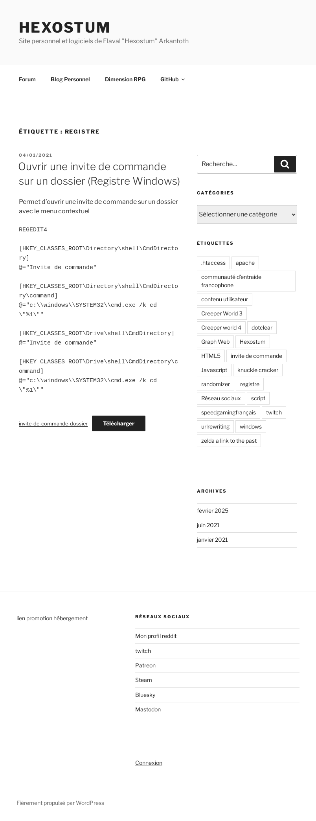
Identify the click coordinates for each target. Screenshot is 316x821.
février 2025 (212, 510)
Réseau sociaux (221, 398)
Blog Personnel (70, 79)
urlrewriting (215, 426)
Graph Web (215, 341)
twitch (274, 412)
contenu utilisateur (224, 299)
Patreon (145, 665)
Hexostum (65, 27)
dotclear (262, 327)
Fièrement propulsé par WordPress (60, 802)
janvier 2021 (212, 539)
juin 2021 (208, 525)
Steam (143, 679)
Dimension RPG (125, 79)
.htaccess (213, 262)
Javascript (214, 370)
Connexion (148, 762)
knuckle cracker (257, 370)
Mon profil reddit (155, 635)
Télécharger (118, 423)
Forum (27, 79)
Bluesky (145, 694)
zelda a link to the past (229, 440)
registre (249, 384)
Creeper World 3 (222, 313)
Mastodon (148, 709)
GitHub (173, 79)
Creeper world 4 (221, 327)
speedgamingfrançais (228, 412)
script (258, 398)
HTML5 (210, 355)
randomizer (215, 384)
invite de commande (256, 355)
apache (245, 262)
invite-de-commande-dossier (53, 424)
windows (251, 426)
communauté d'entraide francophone (231, 280)
